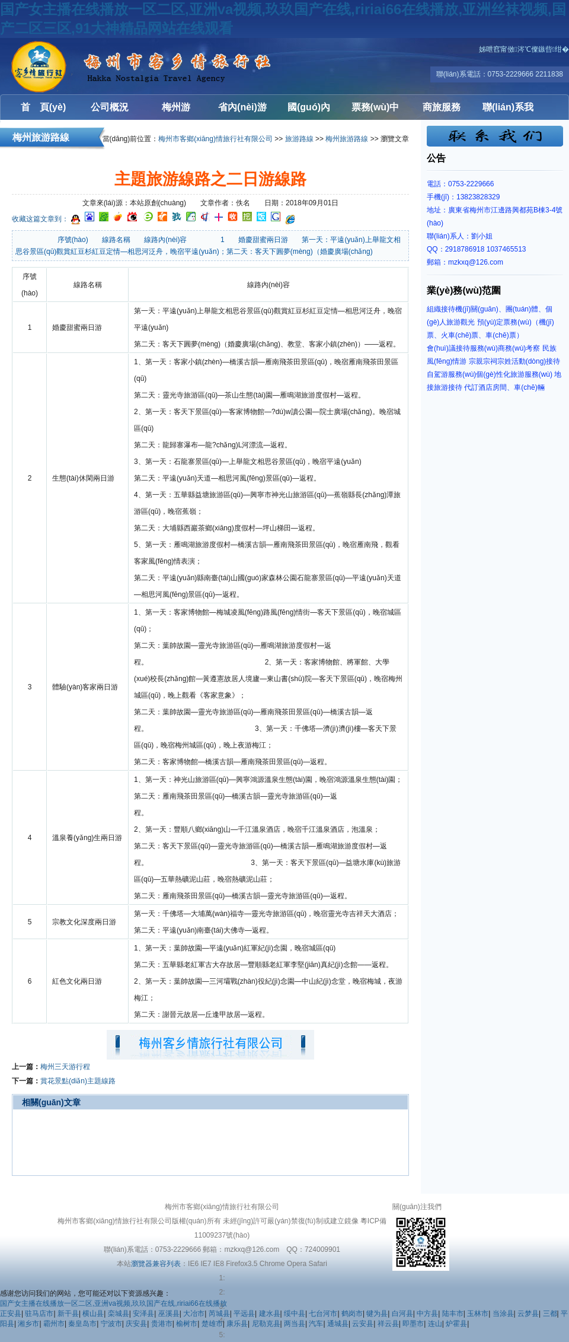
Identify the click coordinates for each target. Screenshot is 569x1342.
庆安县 (136, 1323)
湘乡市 (28, 1323)
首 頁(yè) (43, 107)
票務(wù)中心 (375, 111)
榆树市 (186, 1323)
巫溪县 (169, 1313)
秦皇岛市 (82, 1323)
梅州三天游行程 (65, 1067)
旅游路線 (299, 139)
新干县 (68, 1313)
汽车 (316, 1323)
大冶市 (193, 1313)
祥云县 (388, 1323)
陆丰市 (452, 1313)
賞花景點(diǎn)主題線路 (78, 1081)
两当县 (294, 1323)
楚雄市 (212, 1323)
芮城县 (219, 1313)
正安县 (10, 1313)
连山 (435, 1323)
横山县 (93, 1313)
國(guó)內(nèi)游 (308, 111)
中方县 (427, 1313)
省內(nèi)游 (242, 107)
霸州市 (54, 1323)
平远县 (244, 1313)
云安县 (362, 1323)
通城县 (338, 1323)
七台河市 (323, 1313)
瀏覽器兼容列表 (156, 1264)
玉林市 (477, 1313)
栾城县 (118, 1313)
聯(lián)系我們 (507, 111)
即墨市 (413, 1323)
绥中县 (294, 1313)
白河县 (402, 1313)
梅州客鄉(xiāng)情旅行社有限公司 (71, 66)
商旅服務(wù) (442, 111)
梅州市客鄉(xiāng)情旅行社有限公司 (215, 139)
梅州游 (176, 107)
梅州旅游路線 (346, 139)
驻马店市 (39, 1313)
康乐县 (237, 1323)
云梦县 (528, 1313)
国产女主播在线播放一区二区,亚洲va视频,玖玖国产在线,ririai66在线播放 (113, 1303)
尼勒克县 (266, 1323)
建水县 (269, 1313)
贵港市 (161, 1323)
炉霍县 (456, 1323)
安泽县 (143, 1313)
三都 (550, 1313)
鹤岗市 (352, 1313)
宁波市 (111, 1323)
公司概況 (110, 107)
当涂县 (503, 1313)
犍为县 (377, 1313)
